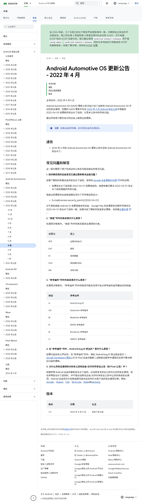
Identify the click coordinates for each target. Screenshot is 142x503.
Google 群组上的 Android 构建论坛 (88, 476)
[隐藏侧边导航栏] (33, 498)
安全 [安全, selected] (35, 18)
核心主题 (48, 18)
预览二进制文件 (47, 464)
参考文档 (109, 18)
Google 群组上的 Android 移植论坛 (88, 483)
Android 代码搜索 (47, 3)
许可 (74, 494)
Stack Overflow (115, 473)
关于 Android (46, 494)
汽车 (96, 18)
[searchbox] (18, 26)
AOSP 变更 (91, 45)
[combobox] (88, 3)
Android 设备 (80, 18)
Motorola (76, 382)
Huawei (59, 382)
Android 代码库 (47, 451)
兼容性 (63, 18)
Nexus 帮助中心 (115, 459)
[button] (16, 44)
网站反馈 (95, 494)
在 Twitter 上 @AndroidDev (86, 455)
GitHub (44, 477)
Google (50, 382)
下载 (43, 459)
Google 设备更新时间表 (105, 180)
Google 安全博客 (81, 464)
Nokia (86, 382)
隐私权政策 (84, 494)
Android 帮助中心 (116, 451)
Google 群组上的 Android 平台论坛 (88, 469)
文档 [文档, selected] (26, 3)
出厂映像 (44, 468)
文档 (5, 11)
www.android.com (116, 464)
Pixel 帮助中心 (114, 455)
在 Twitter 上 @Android (84, 451)
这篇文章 (123, 209)
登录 (137, 3)
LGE (67, 382)
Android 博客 (80, 459)
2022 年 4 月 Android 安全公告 (102, 109)
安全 (63, 58)
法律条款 (65, 494)
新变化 (6, 18)
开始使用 (21, 18)
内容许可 (67, 429)
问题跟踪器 (113, 477)
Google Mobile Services (118, 468)
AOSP (48, 58)
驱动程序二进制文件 (49, 473)
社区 (57, 494)
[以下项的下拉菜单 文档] (31, 3)
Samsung (95, 382)
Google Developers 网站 (58, 357)
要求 (43, 455)
